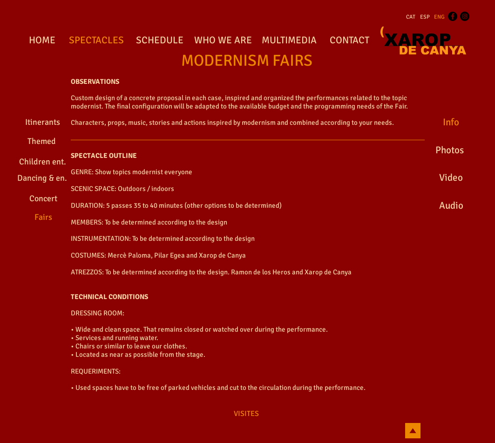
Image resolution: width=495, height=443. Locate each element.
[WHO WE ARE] (223, 40)
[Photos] (450, 150)
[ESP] (425, 17)
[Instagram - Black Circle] (464, 16)
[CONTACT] (349, 40)
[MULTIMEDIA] (289, 40)
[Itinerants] (42, 122)
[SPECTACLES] (96, 40)
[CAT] (410, 17)
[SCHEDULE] (159, 40)
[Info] (451, 122)
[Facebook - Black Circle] (452, 16)
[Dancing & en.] (42, 178)
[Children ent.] (42, 162)
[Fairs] (43, 217)
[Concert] (43, 199)
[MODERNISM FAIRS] (246, 61)
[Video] (451, 178)
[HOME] (42, 40)
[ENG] (439, 17)
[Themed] (42, 141)
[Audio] (451, 206)
